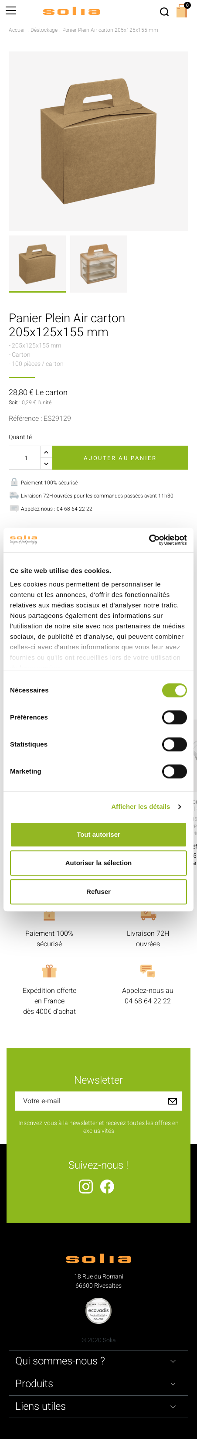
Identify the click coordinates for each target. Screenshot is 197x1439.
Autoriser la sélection (98, 862)
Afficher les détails (140, 806)
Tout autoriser (98, 834)
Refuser (98, 891)
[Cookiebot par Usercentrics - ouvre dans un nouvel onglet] (149, 540)
